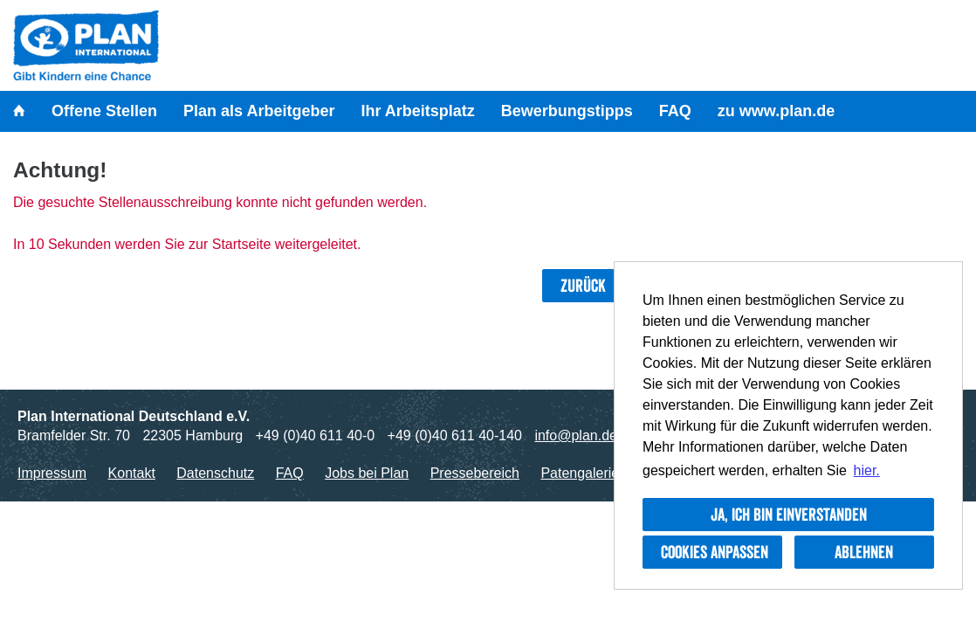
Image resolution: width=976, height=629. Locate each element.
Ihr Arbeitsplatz (417, 111)
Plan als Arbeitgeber (258, 111)
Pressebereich (474, 473)
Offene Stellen (104, 111)
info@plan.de (575, 435)
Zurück (583, 285)
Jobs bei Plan (367, 473)
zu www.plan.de (776, 111)
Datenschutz (215, 473)
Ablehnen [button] (864, 552)
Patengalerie (579, 473)
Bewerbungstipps (567, 111)
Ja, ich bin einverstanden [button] (789, 514)
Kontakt (131, 473)
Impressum (51, 473)
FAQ (675, 111)
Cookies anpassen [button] (714, 552)
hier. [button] (867, 470)
